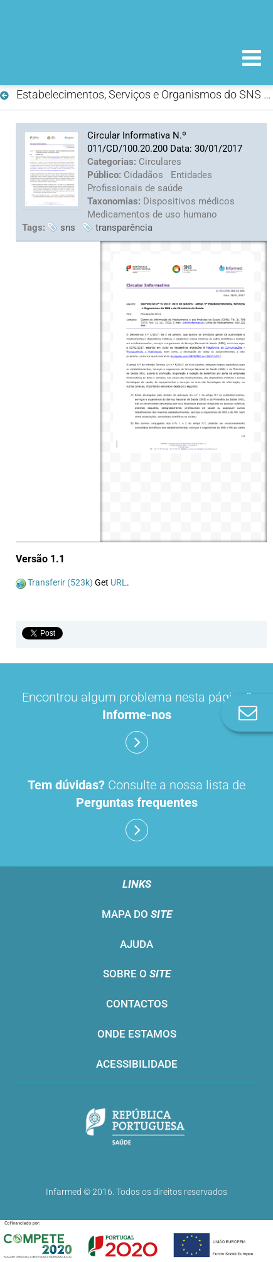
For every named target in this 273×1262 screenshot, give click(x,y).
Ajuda (136, 944)
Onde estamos (136, 1034)
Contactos (137, 1003)
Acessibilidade (137, 1064)
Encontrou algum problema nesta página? (137, 722)
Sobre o (137, 973)
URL (118, 582)
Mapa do (137, 914)
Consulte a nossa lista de (136, 809)
